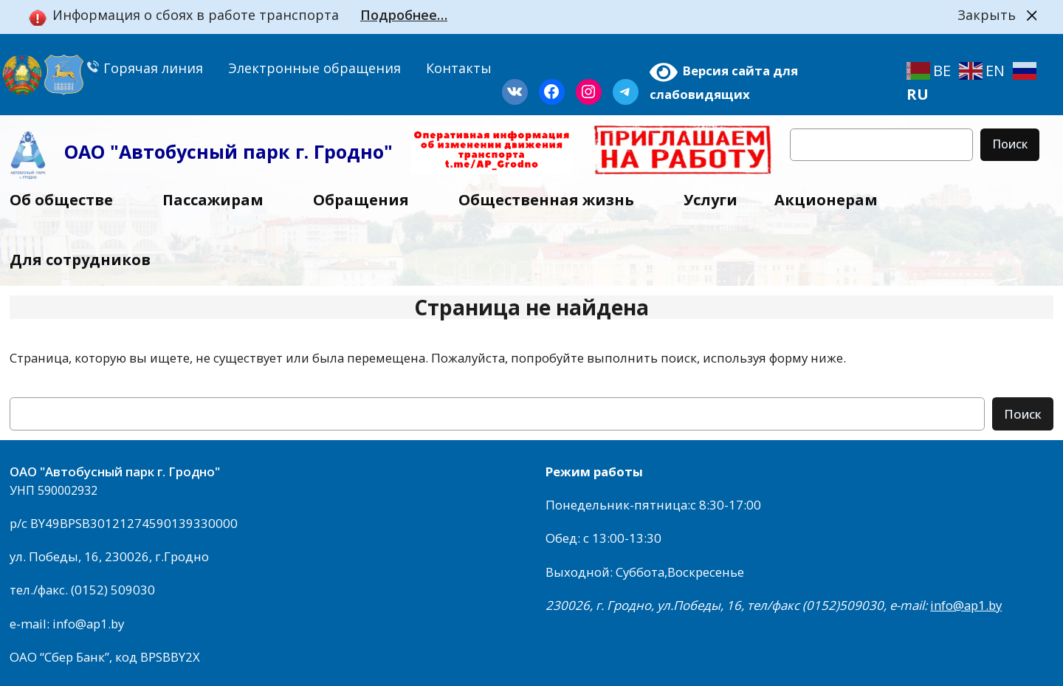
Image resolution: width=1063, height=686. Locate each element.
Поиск (1010, 144)
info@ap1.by (966, 605)
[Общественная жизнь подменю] (642, 200)
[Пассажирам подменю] (271, 200)
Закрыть (986, 15)
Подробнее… (403, 15)
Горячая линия (145, 68)
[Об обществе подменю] (121, 200)
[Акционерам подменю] (885, 200)
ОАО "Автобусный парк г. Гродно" (228, 151)
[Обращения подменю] (417, 200)
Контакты (459, 68)
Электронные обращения (314, 68)
